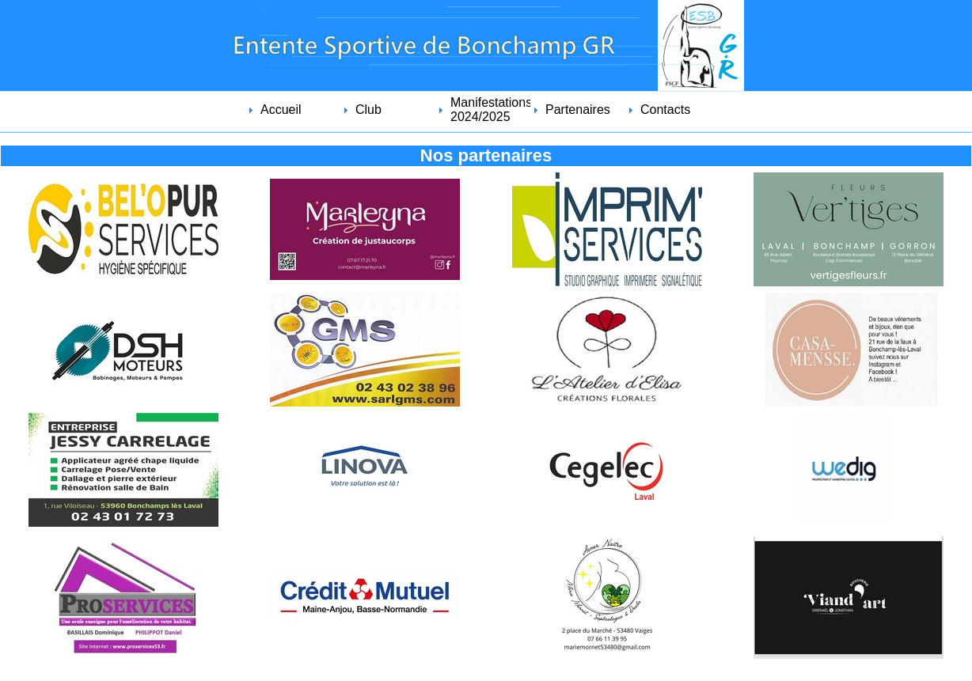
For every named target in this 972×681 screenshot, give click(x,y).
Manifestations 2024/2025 (490, 109)
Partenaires (577, 109)
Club (368, 109)
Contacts (665, 109)
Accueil (281, 109)
